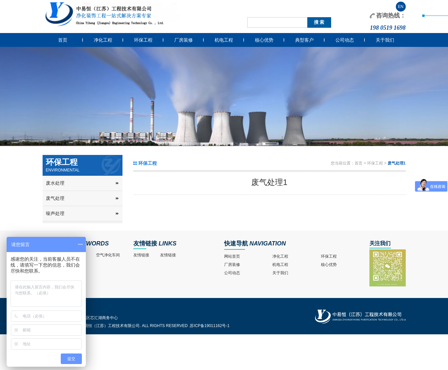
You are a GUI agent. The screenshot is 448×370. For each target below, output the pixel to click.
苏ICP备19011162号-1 (209, 325)
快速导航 (236, 243)
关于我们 (385, 40)
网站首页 (232, 256)
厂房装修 (183, 40)
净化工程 (103, 40)
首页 (62, 40)
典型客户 (304, 40)
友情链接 (145, 243)
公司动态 (344, 40)
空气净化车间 (108, 255)
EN (400, 6)
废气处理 (55, 198)
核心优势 (264, 40)
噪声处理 (55, 213)
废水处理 (55, 183)
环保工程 (143, 40)
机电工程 (224, 40)
